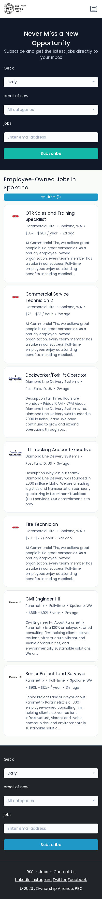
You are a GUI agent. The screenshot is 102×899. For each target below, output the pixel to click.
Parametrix (35, 605)
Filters (51, 197)
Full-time (57, 605)
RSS (30, 872)
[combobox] (51, 82)
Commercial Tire (40, 226)
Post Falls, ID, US (39, 388)
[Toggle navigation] (93, 9)
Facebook (77, 879)
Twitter (60, 879)
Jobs (43, 872)
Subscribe (51, 153)
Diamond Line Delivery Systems (52, 381)
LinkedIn (22, 879)
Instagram (41, 879)
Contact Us (64, 872)
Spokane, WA (71, 226)
